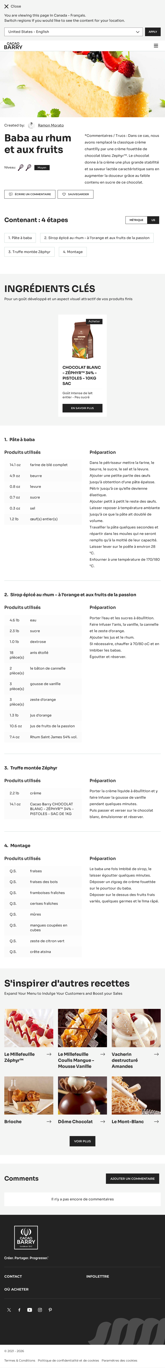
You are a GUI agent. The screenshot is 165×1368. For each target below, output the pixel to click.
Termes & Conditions (19, 1360)
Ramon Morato (51, 125)
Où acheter (16, 1289)
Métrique (136, 220)
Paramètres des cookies (119, 1360)
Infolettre (97, 1276)
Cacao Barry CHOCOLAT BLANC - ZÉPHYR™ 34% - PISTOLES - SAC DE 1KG (52, 809)
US (153, 220)
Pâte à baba (22, 238)
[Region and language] (73, 32)
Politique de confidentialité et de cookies (68, 1360)
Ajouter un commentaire (132, 1179)
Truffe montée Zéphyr (31, 252)
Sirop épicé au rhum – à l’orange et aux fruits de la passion (99, 238)
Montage (75, 252)
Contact (13, 1276)
